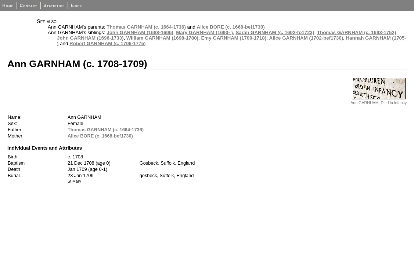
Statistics (54, 5)
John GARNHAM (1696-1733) (90, 38)
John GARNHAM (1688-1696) (140, 32)
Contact (28, 5)
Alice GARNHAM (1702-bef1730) (306, 38)
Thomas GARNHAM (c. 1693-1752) (356, 32)
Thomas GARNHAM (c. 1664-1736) (146, 27)
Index (76, 5)
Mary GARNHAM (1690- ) (204, 32)
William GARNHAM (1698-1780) (162, 38)
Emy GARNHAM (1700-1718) (233, 38)
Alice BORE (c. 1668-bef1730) (231, 27)
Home (8, 5)
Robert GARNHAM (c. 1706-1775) (107, 43)
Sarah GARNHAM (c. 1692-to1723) (274, 32)
